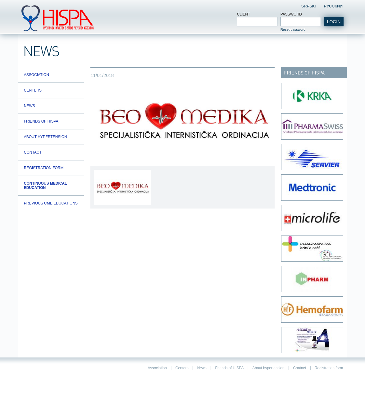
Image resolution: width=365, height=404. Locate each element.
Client (243, 14)
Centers (33, 90)
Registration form (44, 168)
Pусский (333, 6)
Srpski (308, 6)
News (29, 106)
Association (36, 75)
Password (291, 14)
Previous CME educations (51, 203)
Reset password (293, 29)
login (334, 21)
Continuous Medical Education (45, 185)
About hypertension (45, 137)
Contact (33, 152)
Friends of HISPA (41, 121)
